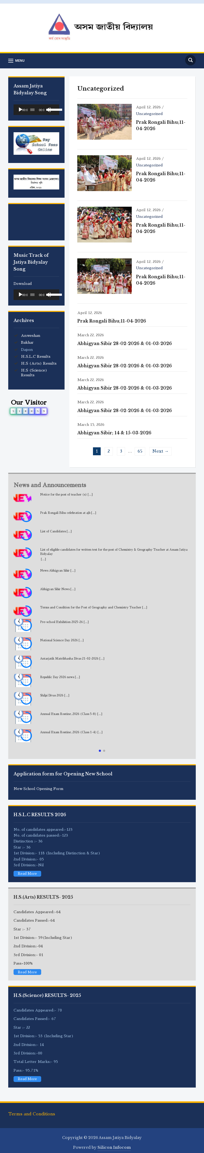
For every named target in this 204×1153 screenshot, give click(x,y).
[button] (100, 746)
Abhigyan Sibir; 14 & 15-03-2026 (114, 428)
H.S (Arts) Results (39, 363)
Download (23, 283)
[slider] (32, 109)
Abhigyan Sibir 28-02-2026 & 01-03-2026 (124, 339)
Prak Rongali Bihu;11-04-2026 (111, 316)
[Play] (20, 109)
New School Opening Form (38, 784)
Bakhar (27, 342)
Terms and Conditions (31, 1109)
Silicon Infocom (114, 1143)
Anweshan (30, 335)
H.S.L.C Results (35, 356)
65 (140, 447)
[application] (36, 109)
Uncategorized (147, 114)
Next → (160, 447)
